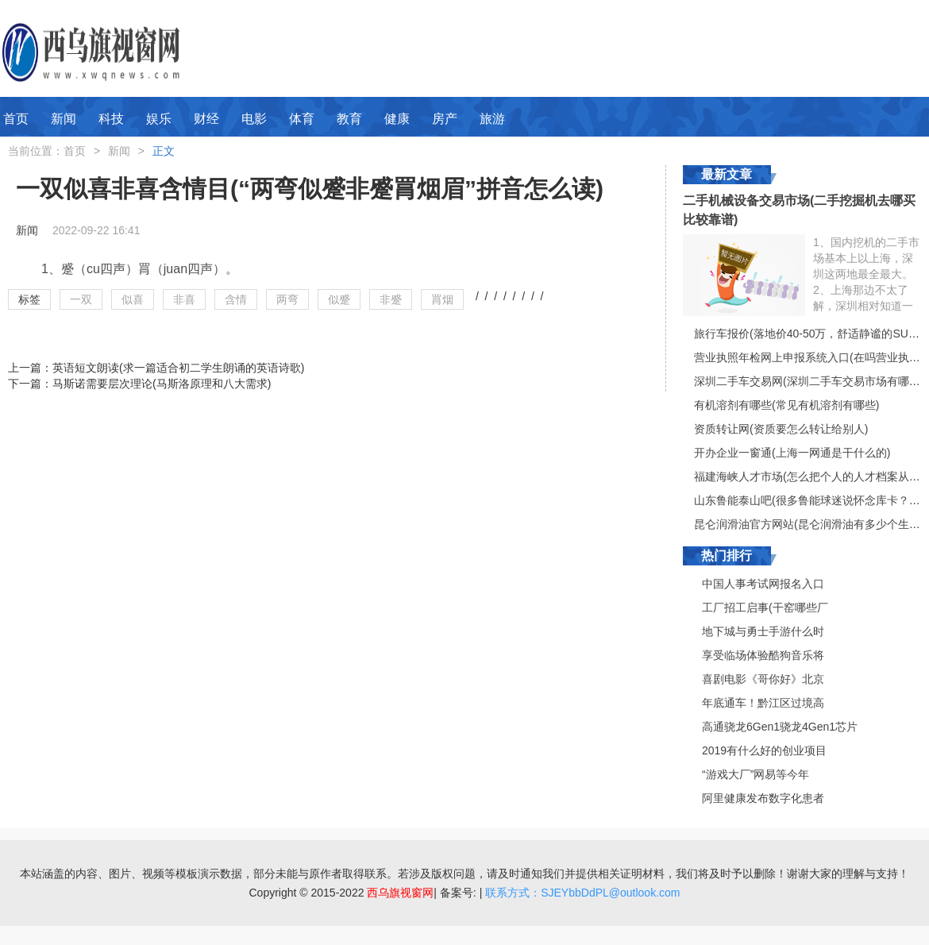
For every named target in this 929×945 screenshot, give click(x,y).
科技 (111, 118)
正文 (163, 151)
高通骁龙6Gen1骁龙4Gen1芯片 (780, 726)
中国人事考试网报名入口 (763, 583)
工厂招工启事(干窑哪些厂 (765, 607)
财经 (206, 118)
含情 (236, 299)
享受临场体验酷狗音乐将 (763, 655)
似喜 (132, 299)
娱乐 (159, 118)
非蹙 (391, 299)
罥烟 (442, 299)
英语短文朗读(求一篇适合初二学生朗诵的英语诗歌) (178, 367)
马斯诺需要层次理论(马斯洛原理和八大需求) (161, 383)
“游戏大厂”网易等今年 (755, 774)
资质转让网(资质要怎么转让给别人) (781, 428)
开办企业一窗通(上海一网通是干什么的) (792, 452)
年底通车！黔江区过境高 (763, 702)
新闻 (63, 118)
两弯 (287, 299)
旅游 (492, 118)
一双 (81, 299)
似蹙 (339, 299)
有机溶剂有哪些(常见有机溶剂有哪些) (786, 405)
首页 (16, 118)
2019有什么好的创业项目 (764, 750)
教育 (349, 118)
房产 (444, 118)
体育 (301, 118)
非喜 (184, 299)
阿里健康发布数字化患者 (763, 798)
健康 (397, 118)
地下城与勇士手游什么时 (763, 631)
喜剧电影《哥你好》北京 (763, 679)
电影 (254, 118)
